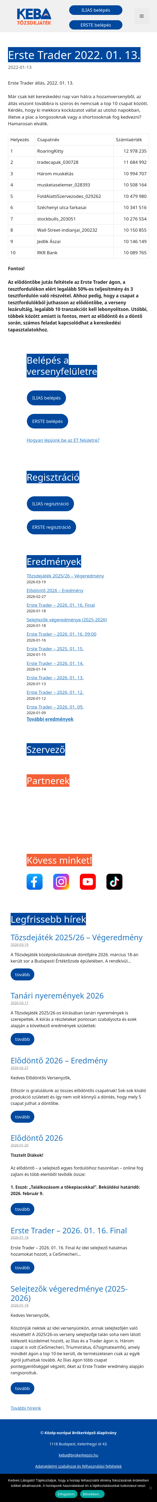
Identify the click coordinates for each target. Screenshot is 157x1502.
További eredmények (50, 719)
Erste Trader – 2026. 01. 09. (55, 707)
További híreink (26, 1408)
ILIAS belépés (95, 10)
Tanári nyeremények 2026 (57, 995)
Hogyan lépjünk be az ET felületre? (63, 440)
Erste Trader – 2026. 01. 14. (55, 663)
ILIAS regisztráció (50, 504)
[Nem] (150, 1488)
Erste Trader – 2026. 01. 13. (55, 678)
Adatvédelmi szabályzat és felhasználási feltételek (78, 1466)
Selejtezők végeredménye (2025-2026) (67, 620)
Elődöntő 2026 (37, 1138)
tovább (22, 974)
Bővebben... (92, 1494)
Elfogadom (66, 1494)
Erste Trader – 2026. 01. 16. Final (61, 605)
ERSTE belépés (96, 25)
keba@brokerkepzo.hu (78, 1455)
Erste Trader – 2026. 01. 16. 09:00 (61, 634)
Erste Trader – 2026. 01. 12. (55, 692)
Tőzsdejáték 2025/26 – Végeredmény (65, 576)
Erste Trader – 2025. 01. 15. (55, 649)
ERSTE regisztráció (51, 527)
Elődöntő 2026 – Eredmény (55, 590)
